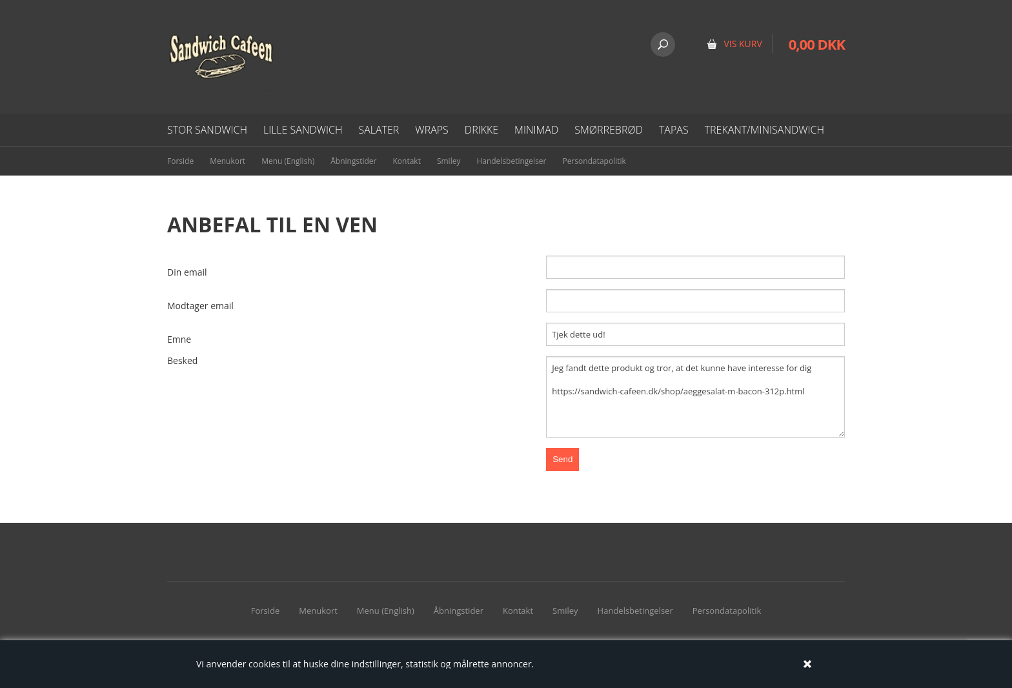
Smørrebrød (608, 130)
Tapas (674, 130)
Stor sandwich (207, 130)
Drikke (481, 130)
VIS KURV (743, 43)
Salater (378, 130)
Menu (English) (287, 161)
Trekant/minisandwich (764, 130)
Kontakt (406, 161)
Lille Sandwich (303, 130)
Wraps (431, 130)
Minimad (536, 130)
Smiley (449, 161)
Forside (180, 161)
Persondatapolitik (594, 161)
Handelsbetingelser (511, 161)
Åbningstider (353, 161)
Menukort (227, 161)
